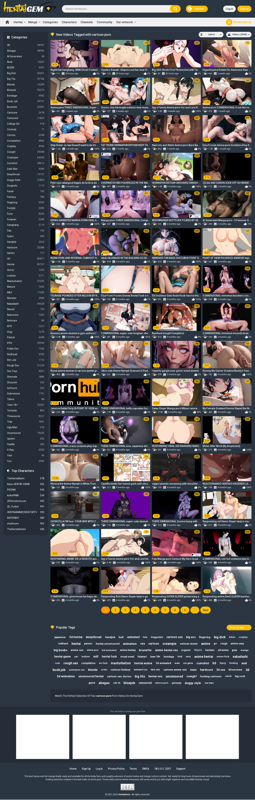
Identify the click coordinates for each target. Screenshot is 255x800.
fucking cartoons (214, 676)
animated (133, 637)
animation (130, 643)
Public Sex (25, 348)
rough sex (70, 663)
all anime (223, 650)
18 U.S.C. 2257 (163, 769)
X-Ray (25, 449)
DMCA (146, 769)
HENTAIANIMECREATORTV (25, 512)
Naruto (25, 309)
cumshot (203, 663)
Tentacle (25, 410)
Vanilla (25, 444)
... (195, 610)
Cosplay (25, 146)
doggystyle (157, 637)
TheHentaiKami (25, 478)
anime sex (76, 650)
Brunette (25, 107)
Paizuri (25, 337)
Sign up (244, 8)
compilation (88, 663)
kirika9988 (25, 495)
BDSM (25, 67)
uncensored (178, 676)
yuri (76, 656)
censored (145, 683)
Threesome (25, 416)
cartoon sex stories (122, 676)
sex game (188, 663)
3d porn (198, 650)
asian (177, 663)
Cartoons (25, 112)
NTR (25, 326)
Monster (25, 298)
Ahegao (25, 50)
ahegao (103, 683)
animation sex (80, 670)
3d (55, 676)
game (91, 683)
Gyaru (25, 236)
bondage (169, 656)
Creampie (25, 157)
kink (180, 656)
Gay (25, 230)
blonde (96, 670)
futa (145, 637)
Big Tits (25, 78)
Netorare (25, 320)
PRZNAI (25, 489)
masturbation (121, 663)
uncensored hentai (94, 676)
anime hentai (204, 657)
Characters (69, 22)
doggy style (193, 683)
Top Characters (22, 471)
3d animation (69, 676)
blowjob (129, 683)
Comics (25, 135)
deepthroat (93, 637)
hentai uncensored (107, 643)
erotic (107, 670)
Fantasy (25, 197)
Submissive (25, 393)
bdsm (233, 637)
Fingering (25, 202)
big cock (244, 676)
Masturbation (25, 281)
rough (224, 643)
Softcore (25, 388)
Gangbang (25, 224)
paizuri (88, 643)
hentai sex (159, 676)
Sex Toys (25, 371)
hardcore (210, 670)
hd (215, 663)
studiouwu (25, 523)
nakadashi (240, 657)
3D (25, 45)
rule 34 (116, 683)
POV (25, 343)
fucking (234, 663)
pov (235, 650)
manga (245, 650)
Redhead (25, 354)
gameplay (177, 683)
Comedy (25, 129)
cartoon (153, 643)
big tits (143, 676)
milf (95, 656)
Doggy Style (25, 180)
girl (215, 643)
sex (142, 643)
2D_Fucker (25, 506)
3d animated (163, 663)
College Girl (25, 123)
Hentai (18, 22)
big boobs (60, 650)
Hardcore (25, 247)
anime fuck (223, 656)
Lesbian (25, 275)
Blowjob (25, 90)
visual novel (127, 656)
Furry (25, 213)
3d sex (224, 670)
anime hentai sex (166, 650)
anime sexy (237, 643)
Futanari (25, 219)
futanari (142, 656)
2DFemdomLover (25, 501)
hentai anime (143, 663)
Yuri (25, 461)
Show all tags (236, 627)
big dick (220, 637)
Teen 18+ (25, 404)
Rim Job (25, 360)
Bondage (25, 95)
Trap (25, 421)
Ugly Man (25, 427)
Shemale (25, 376)
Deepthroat (25, 174)
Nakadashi (25, 303)
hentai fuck (109, 656)
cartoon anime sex (178, 670)
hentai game (62, 656)
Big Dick (25, 73)
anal (244, 663)
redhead (62, 643)
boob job (62, 670)
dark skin (159, 670)
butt (120, 637)
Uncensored (25, 433)
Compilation (25, 140)
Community (104, 22)
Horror (25, 270)
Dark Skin (25, 168)
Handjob (25, 241)
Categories (50, 22)
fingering (205, 637)
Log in (229, 8)
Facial (25, 191)
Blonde (25, 84)
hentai (75, 643)
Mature (25, 286)
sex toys (209, 683)
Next (205, 610)
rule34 (232, 676)
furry (223, 663)
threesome (239, 670)
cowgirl (195, 676)
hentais (210, 650)
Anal (25, 61)
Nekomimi (25, 314)
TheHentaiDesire (25, 529)
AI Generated (25, 56)
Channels (87, 22)
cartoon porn (161, 683)
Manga (32, 22)
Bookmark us (242, 22)
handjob (110, 637)
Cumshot (25, 163)
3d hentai (75, 637)
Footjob (25, 208)
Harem (25, 253)
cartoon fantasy (124, 670)
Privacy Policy (116, 769)
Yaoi (25, 455)
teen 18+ (155, 656)
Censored (25, 118)
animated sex (144, 670)
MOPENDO (25, 517)
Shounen (25, 382)
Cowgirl (25, 151)
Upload (195, 9)
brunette (145, 650)
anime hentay (127, 650)
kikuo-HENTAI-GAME (25, 484)
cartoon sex (175, 637)
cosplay (243, 637)
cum (57, 663)
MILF (25, 292)
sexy (188, 656)
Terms (133, 769)
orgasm (186, 650)
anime (205, 643)
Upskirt (25, 438)
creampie (169, 643)
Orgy (25, 331)
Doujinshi (25, 185)
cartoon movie (189, 643)
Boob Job (25, 101)
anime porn (92, 650)
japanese (59, 637)
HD (25, 258)
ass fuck (103, 663)
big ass (191, 637)
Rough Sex (25, 365)
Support (181, 769)
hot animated (109, 650)
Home (7, 22)
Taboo (25, 399)
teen (197, 670)
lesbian (85, 656)
